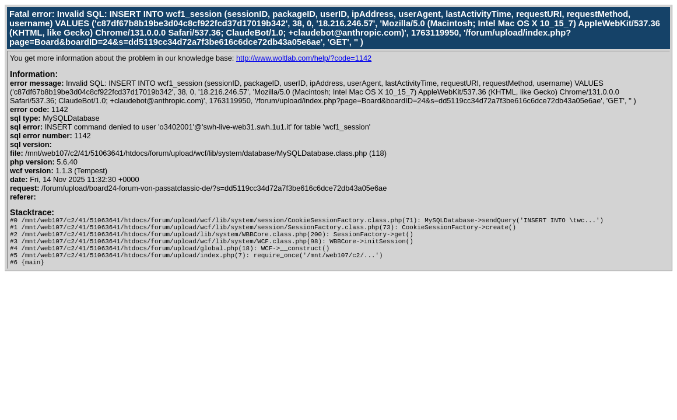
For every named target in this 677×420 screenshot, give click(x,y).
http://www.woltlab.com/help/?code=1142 (303, 58)
